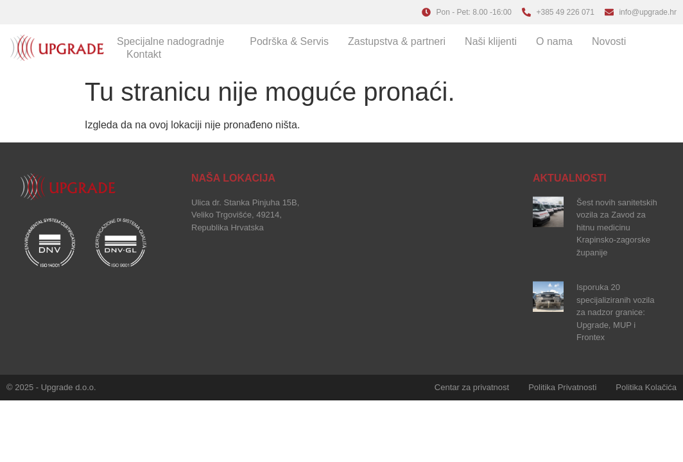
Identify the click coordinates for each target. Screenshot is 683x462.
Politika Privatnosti (562, 387)
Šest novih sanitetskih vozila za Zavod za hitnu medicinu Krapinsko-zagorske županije (616, 227)
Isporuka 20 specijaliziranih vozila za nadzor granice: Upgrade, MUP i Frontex (615, 312)
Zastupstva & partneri (396, 41)
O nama (554, 41)
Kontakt (143, 54)
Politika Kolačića (646, 387)
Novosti (609, 41)
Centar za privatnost (472, 387)
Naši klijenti (491, 41)
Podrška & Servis (289, 41)
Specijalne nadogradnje (173, 41)
